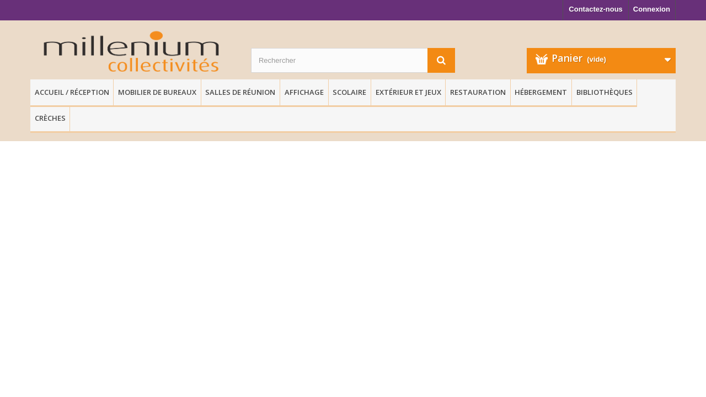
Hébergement (541, 92)
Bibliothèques (604, 92)
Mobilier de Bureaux (157, 92)
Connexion (651, 9)
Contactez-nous (596, 9)
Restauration (478, 92)
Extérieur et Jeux (408, 92)
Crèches (50, 118)
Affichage (304, 92)
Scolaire (349, 92)
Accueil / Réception (72, 92)
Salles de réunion (240, 92)
